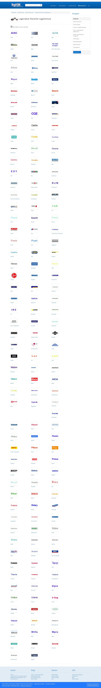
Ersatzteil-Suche (72, 5)
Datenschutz (75, 676)
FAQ (52, 679)
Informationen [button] (62, 5)
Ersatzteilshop (20, 12)
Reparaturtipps (55, 676)
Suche (12, 674)
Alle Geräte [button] (53, 5)
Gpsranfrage (34, 679)
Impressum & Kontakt (77, 674)
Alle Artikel (77, 52)
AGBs (73, 677)
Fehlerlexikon (55, 674)
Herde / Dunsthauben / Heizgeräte (78, 35)
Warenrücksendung (35, 677)
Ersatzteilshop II (14, 679)
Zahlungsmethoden (35, 676)
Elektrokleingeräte (77, 41)
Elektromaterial (76, 44)
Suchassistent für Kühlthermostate (19, 676)
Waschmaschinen (29, 12)
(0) (82, 5)
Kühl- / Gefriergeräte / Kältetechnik (78, 31)
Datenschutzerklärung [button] (26, 685)
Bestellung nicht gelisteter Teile (18, 677)
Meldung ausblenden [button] (93, 685)
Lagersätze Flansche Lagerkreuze (42, 12)
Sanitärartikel (76, 47)
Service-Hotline (55, 677)
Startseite (14, 12)
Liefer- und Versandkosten (37, 674)
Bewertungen (75, 679)
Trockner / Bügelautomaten (79, 27)
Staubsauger (76, 38)
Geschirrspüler (76, 24)
